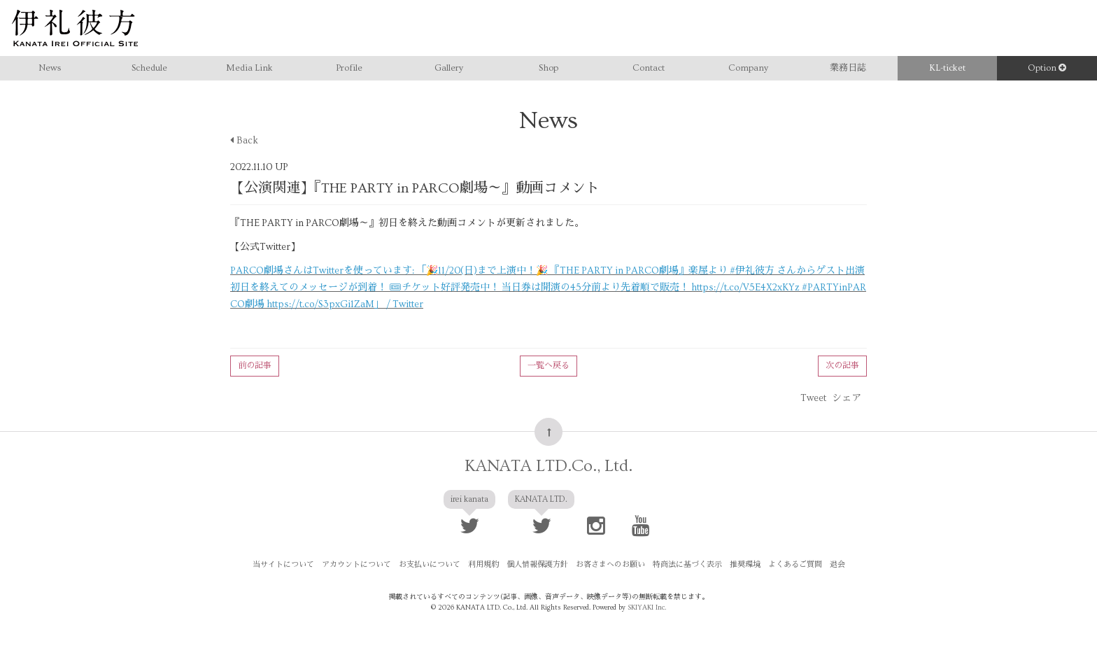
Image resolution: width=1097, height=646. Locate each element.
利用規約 (483, 564)
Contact (648, 68)
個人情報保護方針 (537, 564)
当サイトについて (283, 564)
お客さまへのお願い (610, 564)
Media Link (249, 68)
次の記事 (842, 365)
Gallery (448, 68)
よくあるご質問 (795, 564)
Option (1047, 68)
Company (748, 68)
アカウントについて (356, 564)
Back (244, 140)
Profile (349, 68)
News (49, 68)
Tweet (813, 398)
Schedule (149, 68)
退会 (837, 564)
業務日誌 (848, 68)
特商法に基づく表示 (687, 564)
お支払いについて (429, 564)
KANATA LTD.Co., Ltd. (548, 465)
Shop (548, 68)
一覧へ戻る (548, 365)
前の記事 (254, 365)
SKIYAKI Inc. (647, 607)
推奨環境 (745, 564)
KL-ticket (947, 68)
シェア (846, 398)
